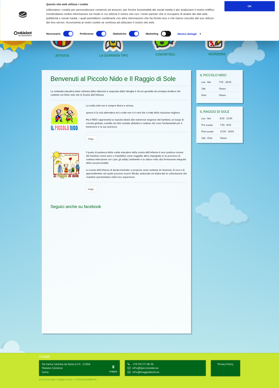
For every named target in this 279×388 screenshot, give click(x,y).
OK (250, 9)
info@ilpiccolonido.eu (145, 368)
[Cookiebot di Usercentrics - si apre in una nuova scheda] (22, 37)
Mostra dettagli (187, 36)
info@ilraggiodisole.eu (146, 372)
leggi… (91, 138)
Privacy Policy (225, 364)
